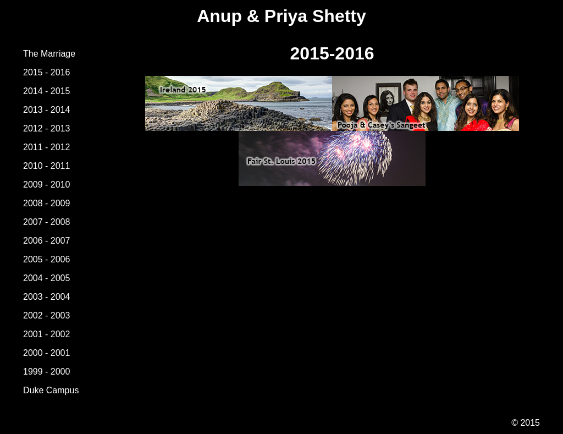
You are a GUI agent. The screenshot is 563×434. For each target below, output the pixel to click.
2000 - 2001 (46, 353)
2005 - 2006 (46, 259)
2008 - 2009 (46, 203)
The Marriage (49, 53)
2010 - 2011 (46, 166)
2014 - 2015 (46, 91)
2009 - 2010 (46, 184)
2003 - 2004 (46, 296)
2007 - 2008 (46, 222)
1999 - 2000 (46, 371)
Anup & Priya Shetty (281, 16)
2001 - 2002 (46, 334)
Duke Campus (51, 390)
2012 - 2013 (46, 128)
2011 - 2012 (46, 147)
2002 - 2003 (46, 315)
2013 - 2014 (46, 109)
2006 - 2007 (46, 240)
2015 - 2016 (46, 72)
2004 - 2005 (46, 278)
